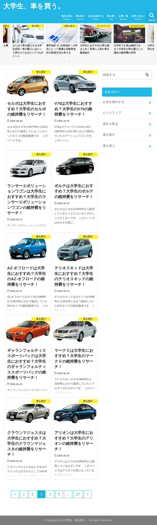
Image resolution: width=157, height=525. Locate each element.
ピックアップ (112, 112)
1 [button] (69, 61)
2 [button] (74, 61)
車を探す (80, 18)
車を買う (111, 18)
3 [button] (78, 61)
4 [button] (83, 61)
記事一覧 (123, 18)
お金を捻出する (96, 18)
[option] (28, 41)
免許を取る (67, 18)
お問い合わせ (138, 18)
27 (78, 494)
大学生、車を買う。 (33, 6)
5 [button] (87, 61)
